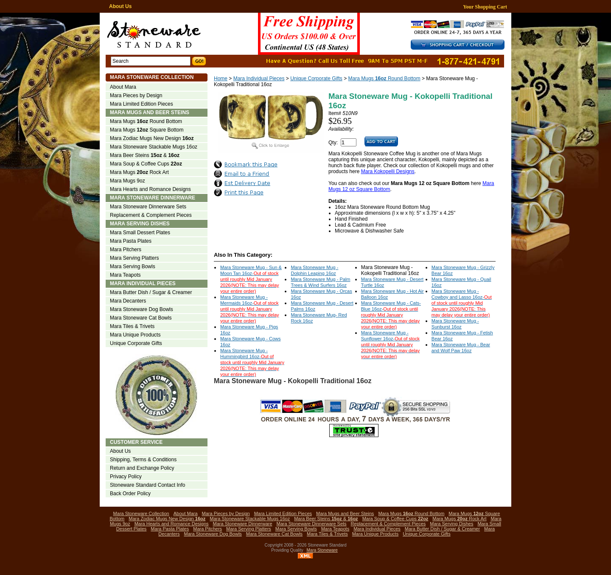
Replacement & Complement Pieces (151, 215)
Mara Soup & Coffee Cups (146, 164)
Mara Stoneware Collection (151, 77)
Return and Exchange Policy (142, 468)
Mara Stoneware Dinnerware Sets (148, 207)
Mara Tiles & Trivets (132, 326)
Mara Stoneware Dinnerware (152, 198)
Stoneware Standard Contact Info (147, 485)
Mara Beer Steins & (144, 155)
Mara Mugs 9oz (127, 181)
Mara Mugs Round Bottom (384, 78)
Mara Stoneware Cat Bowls (140, 318)
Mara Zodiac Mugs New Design (151, 138)
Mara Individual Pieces (259, 78)
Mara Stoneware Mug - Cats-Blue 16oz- (391, 314)
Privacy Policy (126, 477)
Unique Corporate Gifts (316, 78)
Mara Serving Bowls (132, 266)
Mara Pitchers (125, 249)
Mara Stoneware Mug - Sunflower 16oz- (390, 344)
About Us (120, 6)
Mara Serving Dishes (140, 224)
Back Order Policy (130, 493)
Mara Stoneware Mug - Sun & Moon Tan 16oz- (251, 279)
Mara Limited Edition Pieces (141, 104)
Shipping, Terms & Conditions (143, 460)
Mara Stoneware (322, 550)
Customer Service (136, 442)
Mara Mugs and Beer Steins (149, 112)
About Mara (123, 87)
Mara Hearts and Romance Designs (150, 189)
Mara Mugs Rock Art (139, 172)
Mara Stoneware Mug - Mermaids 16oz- (249, 309)
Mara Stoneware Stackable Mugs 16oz (153, 147)
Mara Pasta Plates (130, 241)
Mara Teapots (125, 275)
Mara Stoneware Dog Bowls (141, 309)
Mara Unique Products (135, 335)
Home (220, 78)
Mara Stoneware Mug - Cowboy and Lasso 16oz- (462, 303)
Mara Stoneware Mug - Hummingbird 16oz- (252, 362)
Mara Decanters (128, 301)
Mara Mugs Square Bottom (146, 130)
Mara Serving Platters (134, 258)
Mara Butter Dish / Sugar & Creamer (151, 292)
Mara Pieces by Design (136, 95)
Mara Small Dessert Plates (140, 233)
